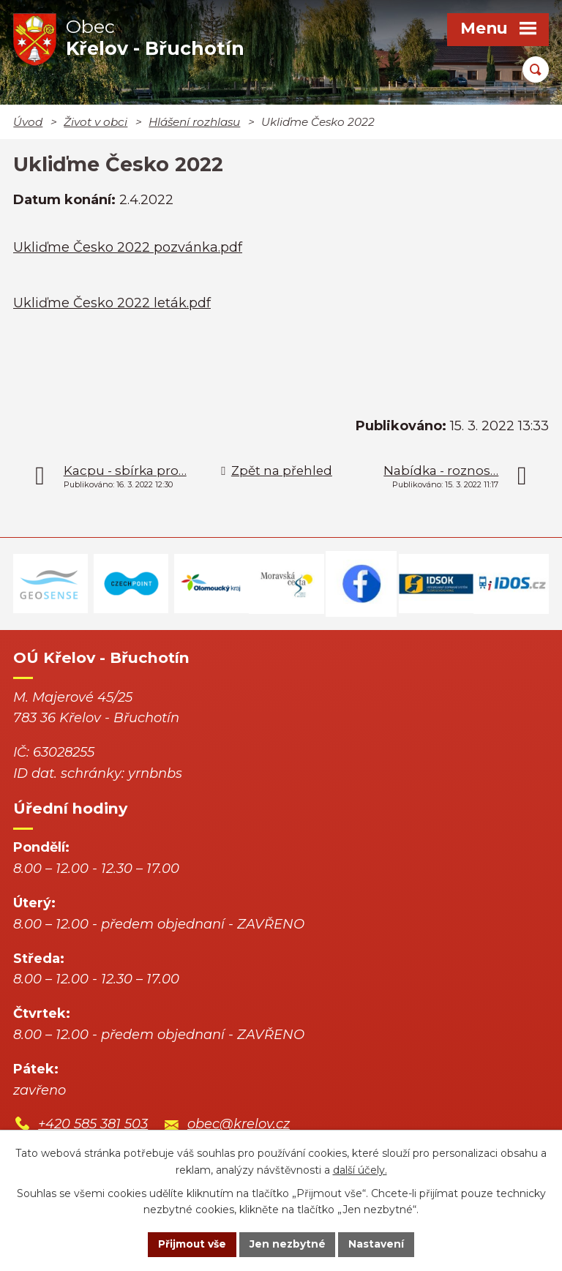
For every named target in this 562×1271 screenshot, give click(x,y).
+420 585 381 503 (93, 1124)
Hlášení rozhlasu (194, 122)
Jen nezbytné (288, 1244)
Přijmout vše (191, 1244)
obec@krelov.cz (238, 1124)
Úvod (27, 122)
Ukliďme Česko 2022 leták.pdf (112, 303)
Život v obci (95, 122)
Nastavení (377, 1244)
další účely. (360, 1169)
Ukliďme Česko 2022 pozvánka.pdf (127, 247)
